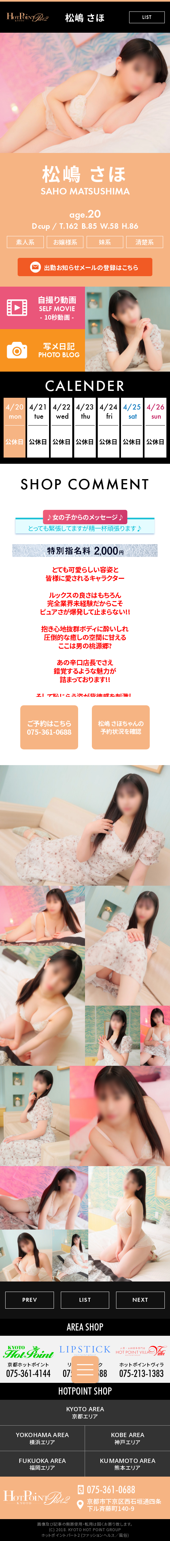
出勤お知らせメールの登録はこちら (91, 267)
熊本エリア (127, 1464)
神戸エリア (127, 1438)
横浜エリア (42, 1438)
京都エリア (85, 1412)
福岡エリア (42, 1464)
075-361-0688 (111, 1489)
